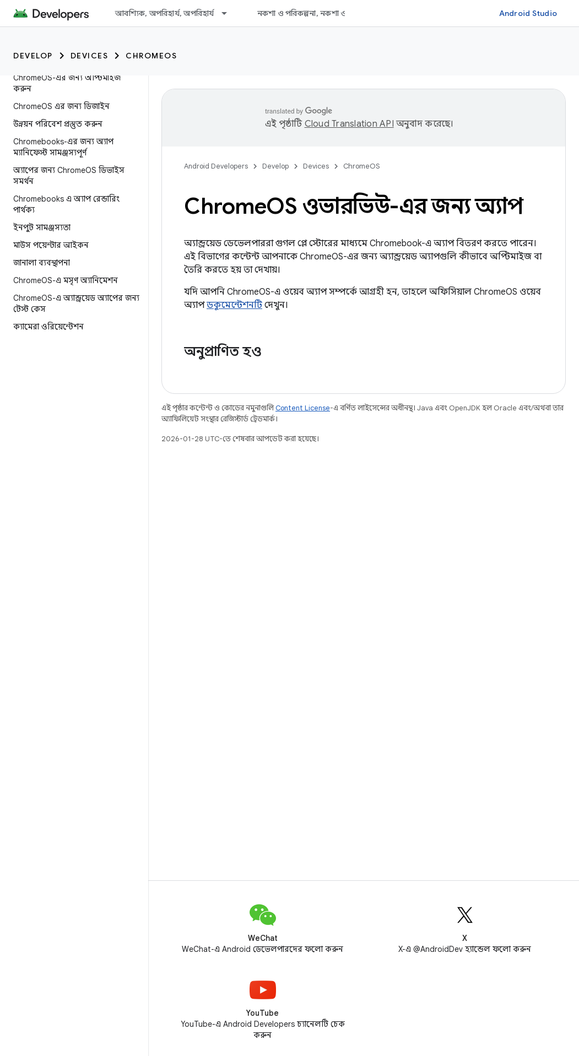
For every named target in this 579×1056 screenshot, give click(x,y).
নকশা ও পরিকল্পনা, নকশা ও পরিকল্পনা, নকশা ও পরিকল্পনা (349, 13)
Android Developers (216, 166)
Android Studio (528, 13)
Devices (90, 56)
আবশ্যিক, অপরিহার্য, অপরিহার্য (164, 13)
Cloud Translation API (349, 123)
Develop (33, 56)
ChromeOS (151, 56)
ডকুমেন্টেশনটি (234, 305)
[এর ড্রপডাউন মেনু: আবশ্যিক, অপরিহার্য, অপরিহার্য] (229, 13)
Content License (302, 408)
